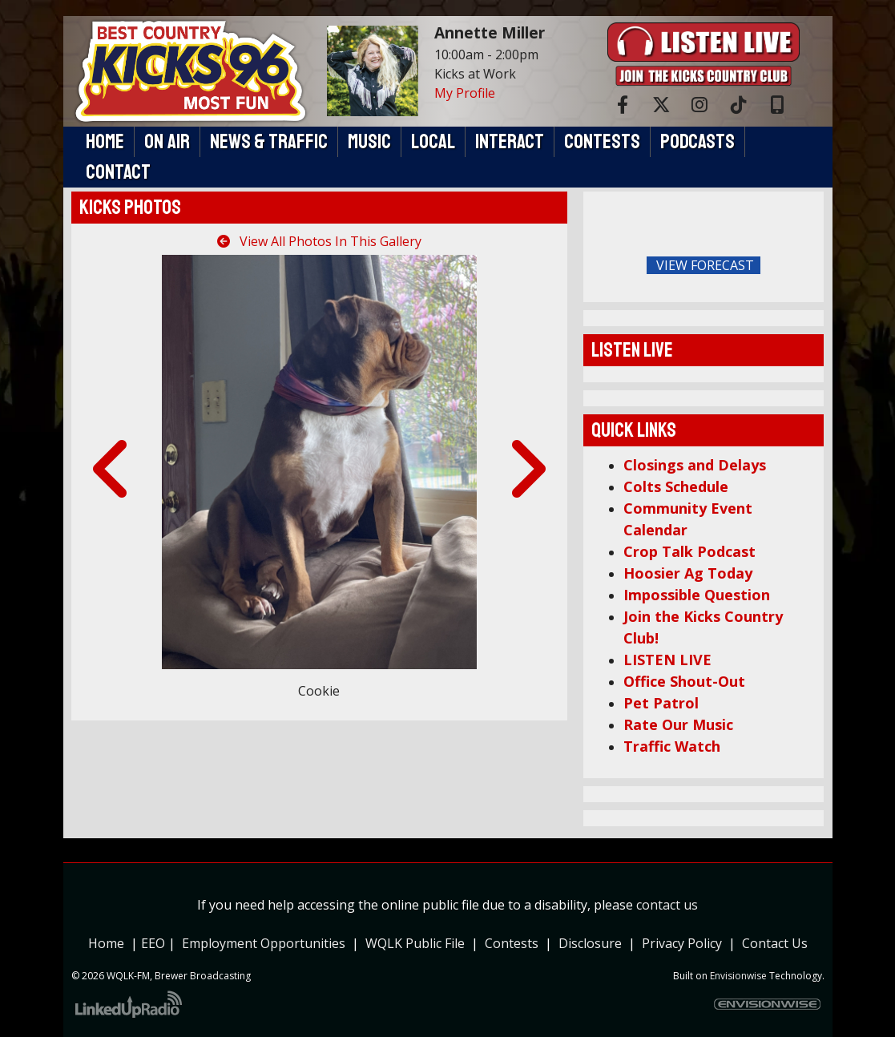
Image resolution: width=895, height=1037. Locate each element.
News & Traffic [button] (269, 142)
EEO (153, 943)
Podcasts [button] (697, 142)
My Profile (464, 93)
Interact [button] (509, 142)
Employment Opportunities (263, 943)
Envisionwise (738, 976)
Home (106, 943)
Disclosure (590, 943)
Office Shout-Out (684, 681)
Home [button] (105, 142)
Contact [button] (118, 172)
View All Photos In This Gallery (319, 241)
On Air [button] (167, 142)
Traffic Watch (671, 746)
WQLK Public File (415, 943)
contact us (667, 905)
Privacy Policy (685, 943)
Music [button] (369, 142)
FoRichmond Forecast (808, 266)
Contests (511, 943)
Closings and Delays (694, 464)
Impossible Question (696, 594)
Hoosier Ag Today (687, 573)
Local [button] (433, 142)
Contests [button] (602, 142)
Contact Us (775, 943)
